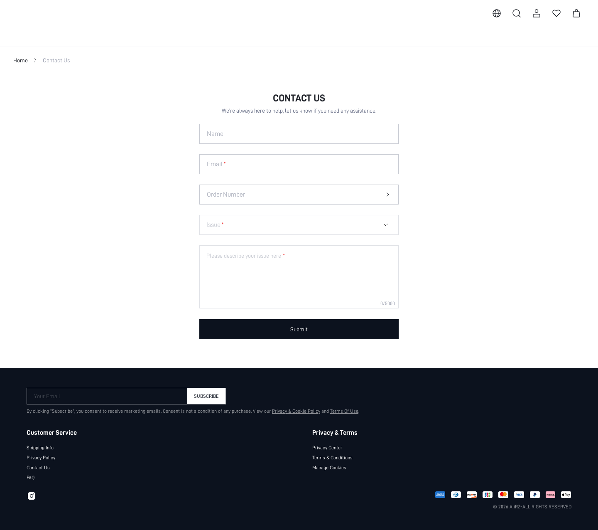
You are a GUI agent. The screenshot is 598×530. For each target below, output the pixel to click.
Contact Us (38, 468)
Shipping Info (40, 448)
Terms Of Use (344, 411)
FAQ (30, 478)
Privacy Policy (41, 458)
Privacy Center (327, 448)
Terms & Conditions (332, 458)
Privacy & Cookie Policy (296, 411)
